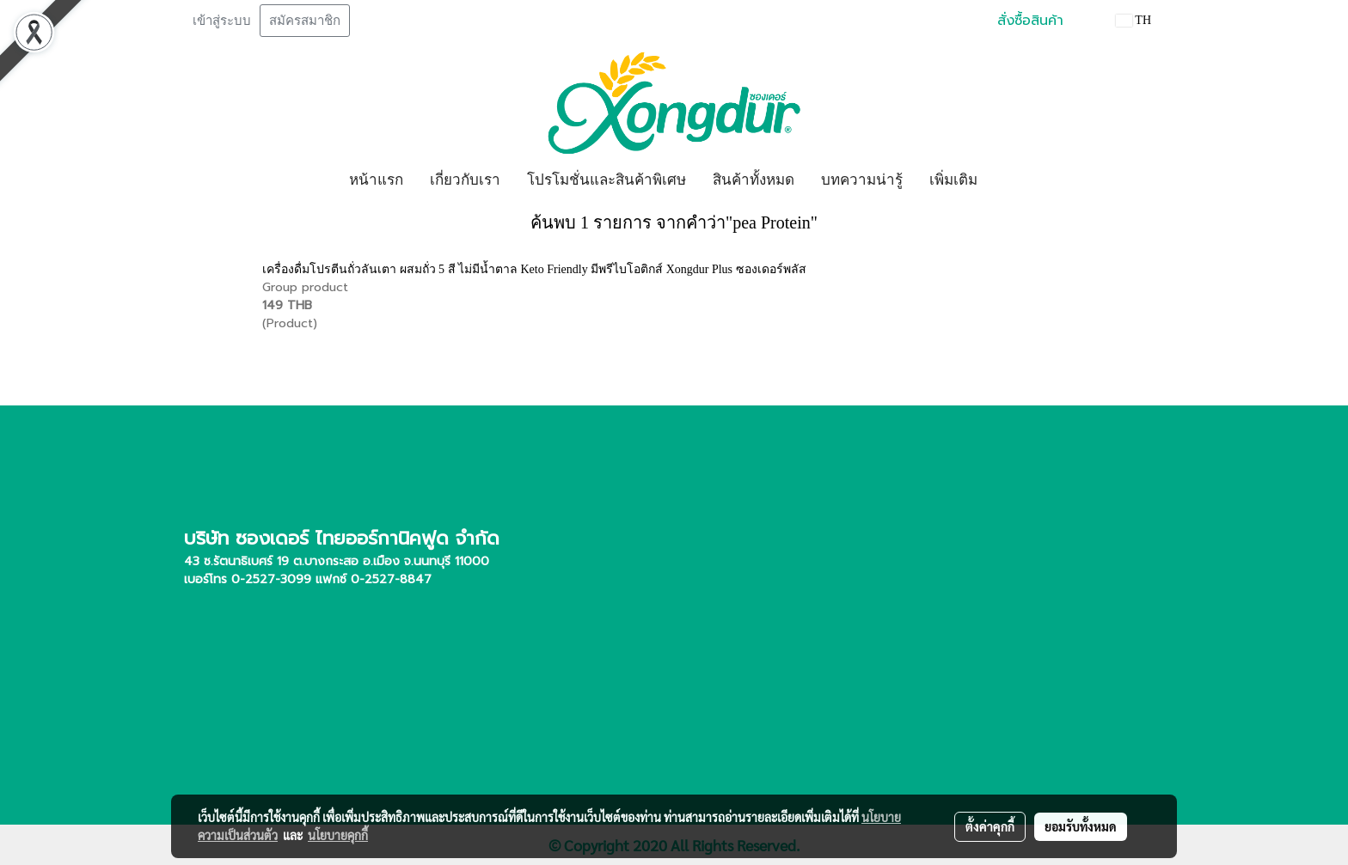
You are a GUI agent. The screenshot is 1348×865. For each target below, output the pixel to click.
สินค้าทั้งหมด (753, 180)
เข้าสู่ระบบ (222, 20)
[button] (1006, 180)
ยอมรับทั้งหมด (1081, 826)
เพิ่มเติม (953, 180)
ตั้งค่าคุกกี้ (989, 826)
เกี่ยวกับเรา (465, 180)
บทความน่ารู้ (862, 180)
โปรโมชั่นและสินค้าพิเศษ (606, 180)
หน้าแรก (376, 180)
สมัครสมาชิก (304, 20)
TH (1133, 20)
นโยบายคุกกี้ (338, 835)
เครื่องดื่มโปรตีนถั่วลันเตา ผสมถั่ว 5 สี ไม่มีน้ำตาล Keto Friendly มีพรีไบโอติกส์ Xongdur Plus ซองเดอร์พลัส (534, 269)
